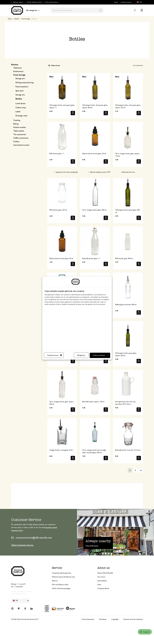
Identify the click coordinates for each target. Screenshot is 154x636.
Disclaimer (103, 619)
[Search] (100, 10)
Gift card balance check (60, 584)
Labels (18, 112)
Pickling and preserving (24, 83)
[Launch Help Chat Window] (145, 631)
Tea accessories (19, 134)
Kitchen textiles (19, 127)
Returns (55, 581)
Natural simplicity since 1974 (100, 172)
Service (57, 567)
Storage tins (20, 95)
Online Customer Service (22, 545)
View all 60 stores (92, 546)
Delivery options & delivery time (63, 577)
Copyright (114, 619)
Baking (16, 124)
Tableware (17, 68)
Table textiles (18, 131)
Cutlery (16, 142)
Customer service (126, 2)
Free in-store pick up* (51, 2)
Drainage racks (21, 116)
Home (10, 19)
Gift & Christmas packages (61, 588)
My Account (135, 10)
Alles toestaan (100, 355)
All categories (32, 10)
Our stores (101, 577)
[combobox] (77, 10)
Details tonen (54, 355)
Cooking (16, 120)
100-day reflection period (34, 2)
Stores (116, 2)
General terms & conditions (133, 619)
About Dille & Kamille (105, 573)
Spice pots (20, 91)
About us (103, 567)
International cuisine (21, 145)
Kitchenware (18, 71)
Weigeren (81, 355)
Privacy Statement (88, 619)
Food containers (22, 87)
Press (99, 584)
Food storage (26, 19)
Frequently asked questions (61, 573)
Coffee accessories (20, 138)
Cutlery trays (21, 108)
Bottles (19, 99)
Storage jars (20, 79)
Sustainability (102, 581)
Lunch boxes (20, 103)
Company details (103, 588)
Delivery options (18, 2)
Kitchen (16, 19)
